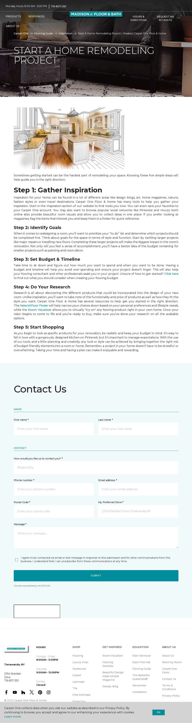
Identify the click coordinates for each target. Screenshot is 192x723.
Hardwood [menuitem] (79, 668)
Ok (158, 712)
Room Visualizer (39, 309)
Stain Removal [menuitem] (141, 655)
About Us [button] (13, 26)
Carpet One (21, 33)
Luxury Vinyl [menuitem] (80, 662)
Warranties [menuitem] (139, 685)
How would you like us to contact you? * (38, 458)
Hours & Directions (138, 18)
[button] (128, 28)
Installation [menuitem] (139, 692)
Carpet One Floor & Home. (30, 700)
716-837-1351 (58, 6)
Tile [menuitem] (75, 688)
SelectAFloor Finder (34, 305)
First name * (21, 420)
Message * (20, 524)
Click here (171, 274)
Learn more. (12, 716)
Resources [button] (36, 16)
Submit (96, 575)
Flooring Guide (43, 33)
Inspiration (65, 33)
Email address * (107, 480)
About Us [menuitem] (168, 655)
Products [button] (13, 16)
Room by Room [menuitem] (172, 662)
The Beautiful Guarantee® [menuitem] (141, 677)
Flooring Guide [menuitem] (141, 668)
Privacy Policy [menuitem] (171, 695)
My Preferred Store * (110, 502)
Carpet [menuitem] (77, 675)
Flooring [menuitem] (78, 655)
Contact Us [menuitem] (169, 679)
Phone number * (24, 480)
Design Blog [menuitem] (110, 686)
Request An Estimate (165, 18)
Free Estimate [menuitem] (81, 694)
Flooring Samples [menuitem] (107, 664)
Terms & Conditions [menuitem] (169, 687)
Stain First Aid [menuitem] (141, 662)
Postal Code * (22, 502)
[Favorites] (132, 28)
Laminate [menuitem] (78, 681)
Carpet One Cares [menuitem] (169, 670)
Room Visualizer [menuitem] (112, 655)
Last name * (105, 420)
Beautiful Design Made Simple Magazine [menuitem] (113, 676)
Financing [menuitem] (79, 701)
